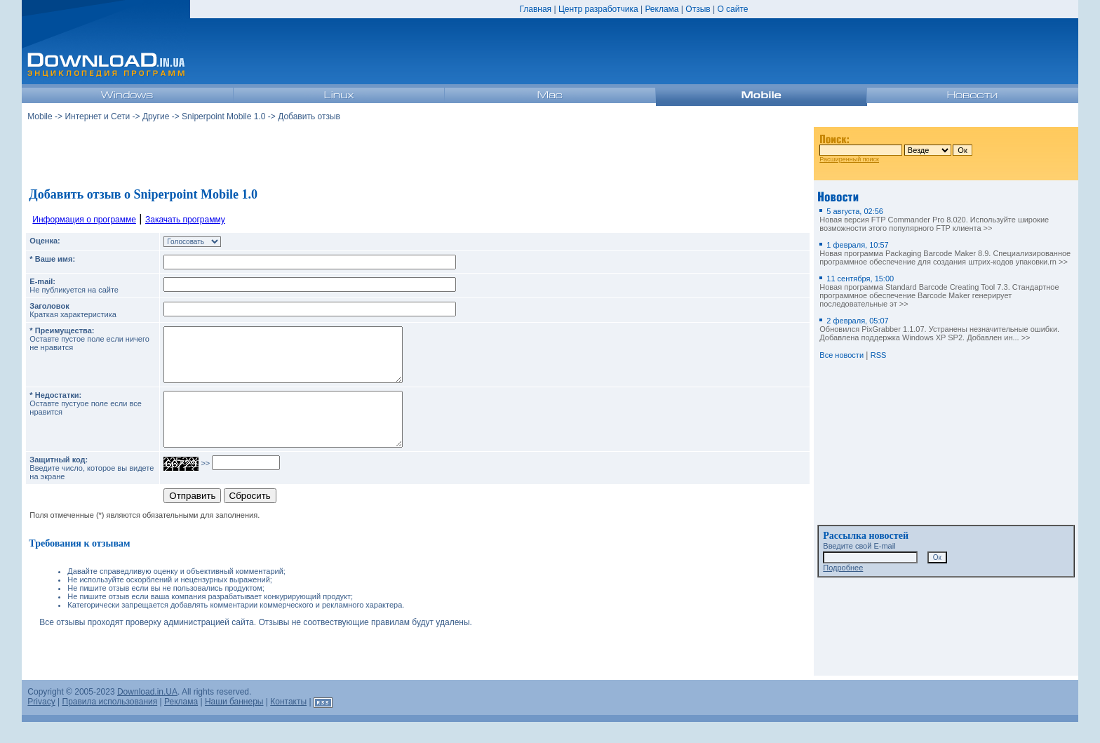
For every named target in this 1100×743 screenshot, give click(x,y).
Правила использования (110, 723)
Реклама (661, 9)
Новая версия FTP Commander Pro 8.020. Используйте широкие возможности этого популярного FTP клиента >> (934, 219)
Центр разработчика (598, 9)
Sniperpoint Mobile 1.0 (223, 116)
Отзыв (697, 9)
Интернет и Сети (97, 116)
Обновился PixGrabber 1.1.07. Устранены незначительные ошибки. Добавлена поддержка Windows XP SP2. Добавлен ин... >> (939, 329)
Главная (535, 9)
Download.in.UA (147, 713)
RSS (879, 355)
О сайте (732, 9)
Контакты (288, 723)
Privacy (41, 723)
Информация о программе (84, 220)
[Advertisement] (418, 154)
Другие (155, 116)
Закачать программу (185, 220)
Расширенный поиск (849, 159)
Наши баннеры (234, 723)
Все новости (841, 355)
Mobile (39, 116)
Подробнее (843, 567)
